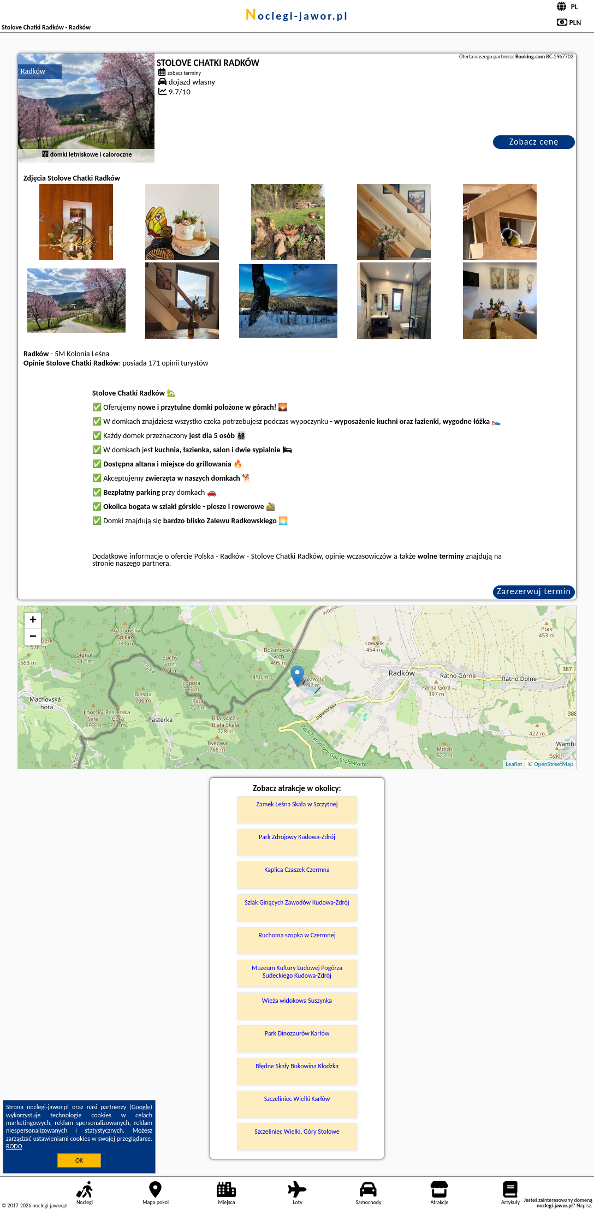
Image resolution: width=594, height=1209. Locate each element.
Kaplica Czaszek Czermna (297, 869)
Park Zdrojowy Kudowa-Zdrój (297, 837)
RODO (14, 1146)
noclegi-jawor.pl (296, 15)
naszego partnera (142, 563)
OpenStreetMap (553, 764)
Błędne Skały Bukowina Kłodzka (297, 1066)
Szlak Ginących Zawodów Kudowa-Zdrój (297, 902)
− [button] (33, 637)
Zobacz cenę (534, 141)
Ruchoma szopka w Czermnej (296, 935)
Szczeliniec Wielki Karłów (297, 1099)
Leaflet (514, 764)
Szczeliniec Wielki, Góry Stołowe (297, 1131)
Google (141, 1107)
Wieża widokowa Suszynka (297, 1000)
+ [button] (33, 621)
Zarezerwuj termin (534, 591)
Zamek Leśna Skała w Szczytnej (296, 804)
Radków (33, 71)
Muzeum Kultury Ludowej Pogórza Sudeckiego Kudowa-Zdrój (297, 971)
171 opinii (163, 363)
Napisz (584, 1205)
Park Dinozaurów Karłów (297, 1033)
